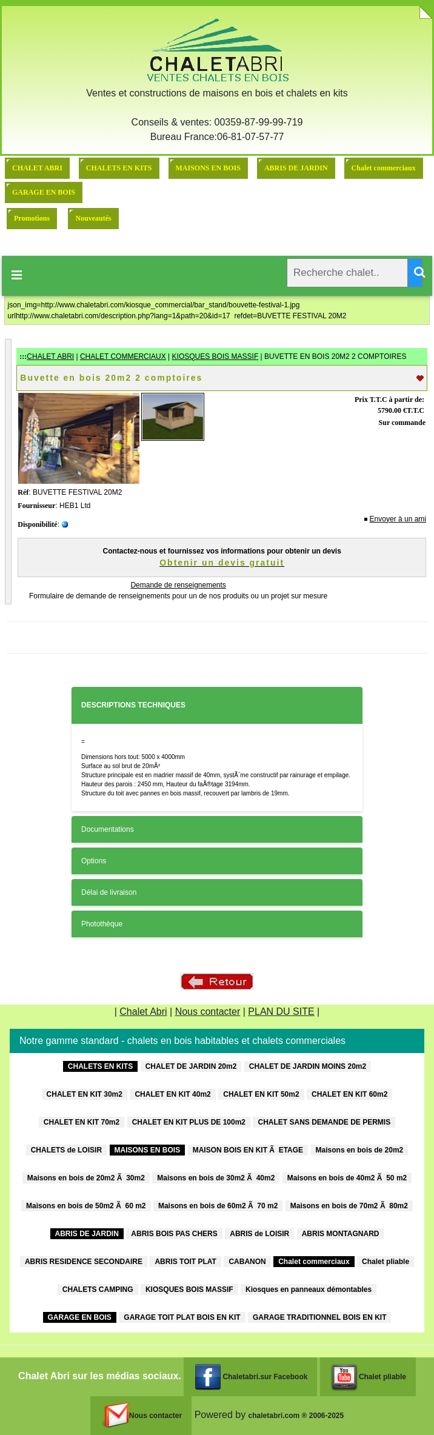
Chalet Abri (143, 1011)
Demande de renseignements (177, 585)
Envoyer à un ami (398, 519)
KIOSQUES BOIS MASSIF (215, 356)
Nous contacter (208, 1011)
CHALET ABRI (37, 168)
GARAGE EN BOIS (43, 192)
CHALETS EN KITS (119, 168)
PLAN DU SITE (281, 1011)
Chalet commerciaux (384, 168)
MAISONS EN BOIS (208, 168)
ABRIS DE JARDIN (296, 168)
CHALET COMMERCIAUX (123, 356)
